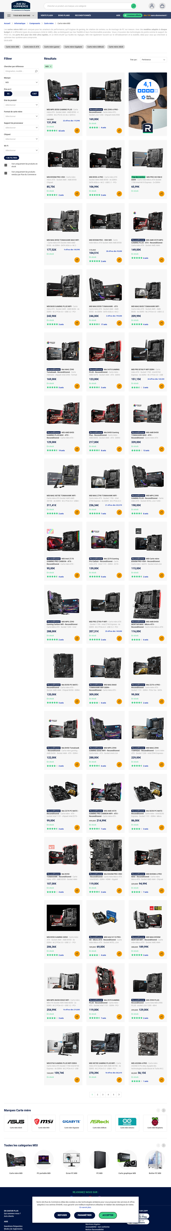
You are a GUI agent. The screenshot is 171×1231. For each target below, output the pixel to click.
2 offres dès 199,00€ (114, 316)
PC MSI (99, 1173)
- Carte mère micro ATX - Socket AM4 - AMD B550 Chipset (62, 179)
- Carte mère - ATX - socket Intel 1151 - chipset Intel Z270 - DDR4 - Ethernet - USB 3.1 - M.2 (62, 816)
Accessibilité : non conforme (98, 1227)
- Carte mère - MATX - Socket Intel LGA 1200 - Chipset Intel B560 (146, 564)
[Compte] (151, 6)
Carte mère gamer (52, 47)
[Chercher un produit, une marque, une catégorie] (90, 6)
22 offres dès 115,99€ (71, 121)
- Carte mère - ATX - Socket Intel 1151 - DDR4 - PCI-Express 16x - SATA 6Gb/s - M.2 (104, 1005)
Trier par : (134, 60)
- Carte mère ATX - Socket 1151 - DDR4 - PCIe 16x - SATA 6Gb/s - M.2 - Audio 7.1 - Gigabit (146, 690)
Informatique (19, 23)
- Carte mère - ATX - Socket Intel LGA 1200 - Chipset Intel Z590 (105, 753)
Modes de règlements (13, 1229)
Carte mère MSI (12, 47)
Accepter (108, 1215)
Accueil (7, 23)
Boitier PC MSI (155, 1173)
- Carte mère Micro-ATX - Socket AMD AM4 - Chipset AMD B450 (147, 879)
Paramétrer (85, 1215)
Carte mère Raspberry (155, 1128)
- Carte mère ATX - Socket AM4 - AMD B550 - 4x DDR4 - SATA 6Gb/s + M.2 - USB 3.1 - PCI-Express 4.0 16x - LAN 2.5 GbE (105, 311)
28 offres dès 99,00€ (114, 251)
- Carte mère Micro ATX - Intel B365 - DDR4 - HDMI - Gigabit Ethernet (105, 879)
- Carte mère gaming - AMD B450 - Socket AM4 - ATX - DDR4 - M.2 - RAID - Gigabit (62, 753)
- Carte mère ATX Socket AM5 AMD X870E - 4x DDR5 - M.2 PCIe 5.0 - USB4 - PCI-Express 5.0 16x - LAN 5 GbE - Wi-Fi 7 (63, 500)
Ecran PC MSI (71, 1173)
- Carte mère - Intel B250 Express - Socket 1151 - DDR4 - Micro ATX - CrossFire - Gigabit (147, 816)
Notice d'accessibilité (95, 1229)
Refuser (62, 1215)
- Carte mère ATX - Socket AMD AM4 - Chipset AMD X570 (147, 245)
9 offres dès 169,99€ (72, 250)
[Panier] (162, 6)
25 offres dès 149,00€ (113, 631)
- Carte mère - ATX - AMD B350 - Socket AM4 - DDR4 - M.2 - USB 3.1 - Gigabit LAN (62, 879)
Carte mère (49, 23)
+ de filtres (11, 158)
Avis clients (9, 1216)
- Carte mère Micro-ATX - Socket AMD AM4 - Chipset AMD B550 (147, 942)
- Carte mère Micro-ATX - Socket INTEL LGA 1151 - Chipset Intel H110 (105, 942)
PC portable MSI (43, 1173)
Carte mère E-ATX (31, 47)
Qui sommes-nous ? (12, 1213)
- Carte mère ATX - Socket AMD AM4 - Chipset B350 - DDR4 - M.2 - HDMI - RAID (63, 690)
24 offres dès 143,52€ (156, 379)
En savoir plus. (85, 1207)
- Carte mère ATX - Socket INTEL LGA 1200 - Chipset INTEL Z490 (147, 501)
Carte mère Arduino (127, 1128)
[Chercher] (133, 6)
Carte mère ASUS (116, 47)
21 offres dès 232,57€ (113, 505)
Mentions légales (93, 1224)
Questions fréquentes (13, 1226)
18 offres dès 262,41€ (113, 1073)
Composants (34, 23)
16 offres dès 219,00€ (71, 1010)
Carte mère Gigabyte (73, 47)
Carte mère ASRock (95, 47)
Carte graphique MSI (127, 1173)
